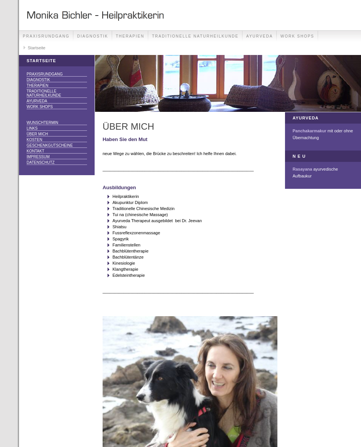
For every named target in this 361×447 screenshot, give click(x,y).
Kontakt (35, 151)
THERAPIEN (130, 36)
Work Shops (297, 36)
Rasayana (302, 169)
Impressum (38, 157)
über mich (37, 134)
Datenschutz (41, 162)
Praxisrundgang (46, 36)
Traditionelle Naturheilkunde (195, 36)
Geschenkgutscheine (50, 145)
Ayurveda (259, 36)
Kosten (34, 140)
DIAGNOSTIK (92, 36)
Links (32, 128)
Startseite (36, 47)
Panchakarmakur (309, 131)
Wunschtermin (42, 123)
